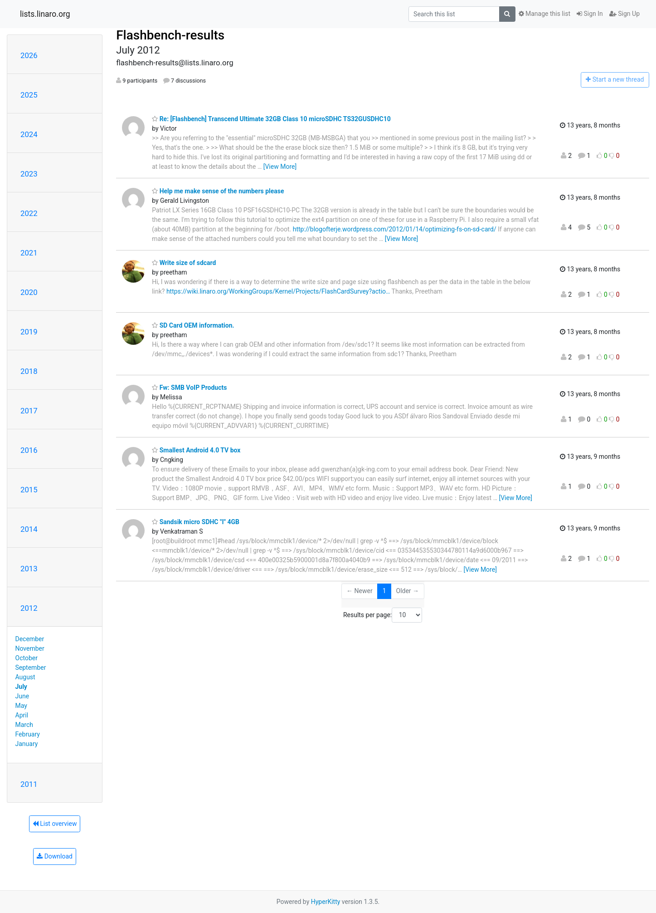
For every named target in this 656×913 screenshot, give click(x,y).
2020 (29, 292)
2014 (29, 529)
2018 (29, 371)
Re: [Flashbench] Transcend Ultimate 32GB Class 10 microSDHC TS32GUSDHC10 (271, 119)
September (30, 667)
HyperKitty (325, 901)
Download (55, 856)
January (26, 743)
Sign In (590, 13)
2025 (29, 94)
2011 (29, 784)
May (21, 705)
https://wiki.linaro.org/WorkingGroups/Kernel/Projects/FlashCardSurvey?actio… (278, 291)
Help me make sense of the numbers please (218, 191)
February (27, 734)
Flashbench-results (170, 35)
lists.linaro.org (45, 14)
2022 (29, 213)
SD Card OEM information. (193, 325)
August (25, 677)
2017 (29, 410)
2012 (29, 608)
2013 (29, 568)
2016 (29, 450)
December (29, 639)
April (22, 715)
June (22, 696)
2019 (29, 331)
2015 (29, 489)
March (24, 724)
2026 (29, 55)
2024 (29, 134)
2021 (29, 252)
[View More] (279, 166)
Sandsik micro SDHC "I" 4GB (195, 521)
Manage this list (544, 13)
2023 (29, 173)
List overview (55, 823)
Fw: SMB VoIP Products (189, 387)
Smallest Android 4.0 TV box (196, 450)
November (29, 648)
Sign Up (624, 13)
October (26, 658)
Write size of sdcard (184, 262)
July (21, 686)
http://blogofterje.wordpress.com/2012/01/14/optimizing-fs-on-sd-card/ (394, 229)
